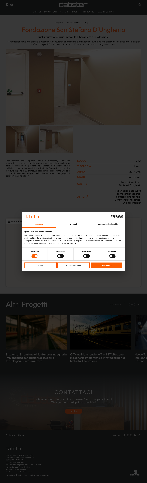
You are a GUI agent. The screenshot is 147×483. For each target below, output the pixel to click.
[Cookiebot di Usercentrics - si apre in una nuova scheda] (113, 216)
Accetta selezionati (73, 265)
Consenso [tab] (39, 224)
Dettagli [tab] (73, 224)
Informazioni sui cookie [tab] (108, 224)
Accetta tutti (107, 265)
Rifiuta (40, 265)
